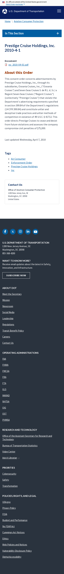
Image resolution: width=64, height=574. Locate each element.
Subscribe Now (16, 275)
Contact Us (8, 342)
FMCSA (5, 371)
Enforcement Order (21, 162)
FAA (4, 358)
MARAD (6, 395)
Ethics (5, 538)
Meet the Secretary (12, 294)
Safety (5, 479)
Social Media (8, 312)
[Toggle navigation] (59, 11)
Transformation (10, 485)
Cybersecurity (9, 473)
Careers (6, 336)
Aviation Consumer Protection (29, 21)
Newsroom (7, 306)
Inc (12, 170)
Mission (6, 300)
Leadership (7, 318)
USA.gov (6, 501)
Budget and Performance (14, 520)
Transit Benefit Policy (13, 330)
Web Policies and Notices (14, 544)
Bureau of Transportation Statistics (20, 445)
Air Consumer (18, 158)
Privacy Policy (9, 508)
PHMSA (6, 419)
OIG (4, 407)
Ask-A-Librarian (11, 457)
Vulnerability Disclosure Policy (17, 550)
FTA (4, 383)
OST (4, 413)
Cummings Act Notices (13, 532)
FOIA (4, 514)
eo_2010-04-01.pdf (19, 64)
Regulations (8, 324)
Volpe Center (8, 451)
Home (8, 21)
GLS (4, 389)
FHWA (5, 364)
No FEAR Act (8, 526)
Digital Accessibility (11, 556)
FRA (4, 377)
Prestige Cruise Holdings (24, 166)
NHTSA (5, 401)
